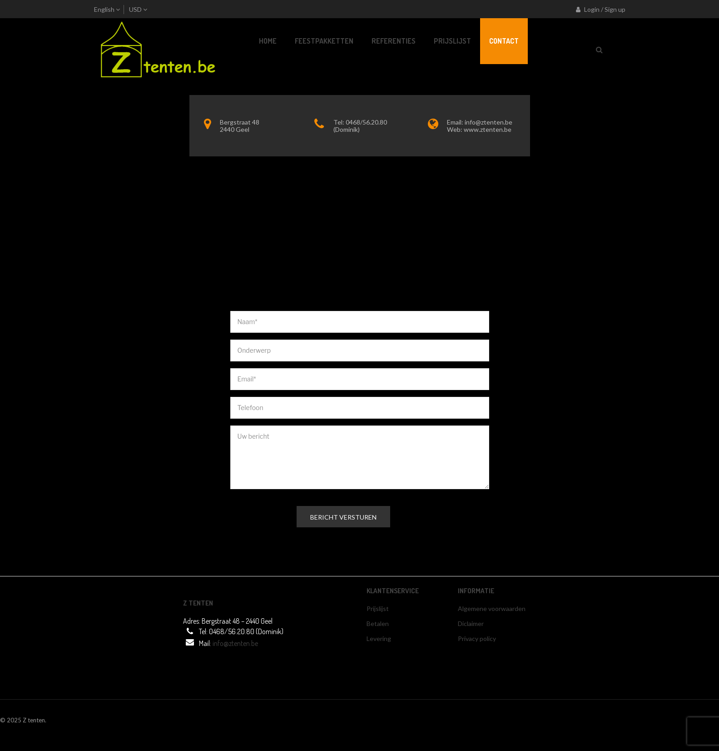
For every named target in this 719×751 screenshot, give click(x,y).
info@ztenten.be (488, 122)
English (104, 9)
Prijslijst (378, 608)
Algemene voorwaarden (492, 608)
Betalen (378, 623)
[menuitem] (268, 41)
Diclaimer (471, 623)
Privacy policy (477, 638)
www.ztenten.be (487, 129)
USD (135, 9)
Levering (379, 638)
